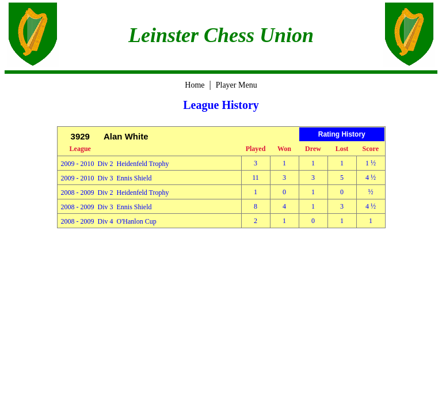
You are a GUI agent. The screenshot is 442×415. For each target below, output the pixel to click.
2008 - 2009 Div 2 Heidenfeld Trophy (115, 192)
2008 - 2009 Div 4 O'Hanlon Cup (109, 221)
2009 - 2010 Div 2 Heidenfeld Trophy (115, 164)
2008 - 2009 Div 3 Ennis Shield (106, 207)
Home (194, 85)
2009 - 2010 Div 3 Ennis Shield (106, 178)
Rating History (341, 134)
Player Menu (236, 85)
